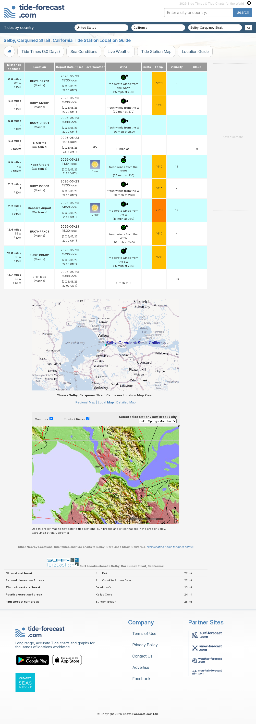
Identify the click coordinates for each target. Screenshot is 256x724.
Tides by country (19, 27)
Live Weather (119, 51)
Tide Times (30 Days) (40, 51)
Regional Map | (86, 402)
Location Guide (195, 51)
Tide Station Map (156, 51)
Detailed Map (126, 402)
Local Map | (107, 402)
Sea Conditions (83, 51)
